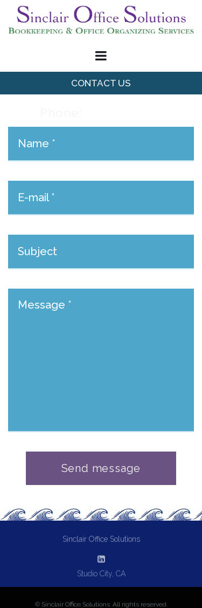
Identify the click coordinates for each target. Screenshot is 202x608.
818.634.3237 (122, 113)
